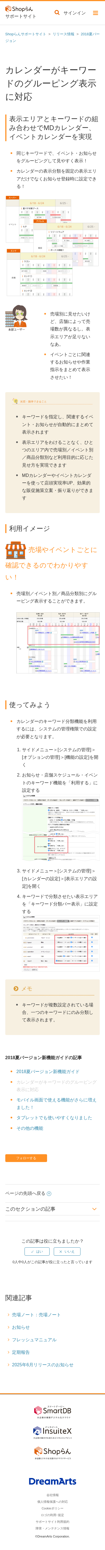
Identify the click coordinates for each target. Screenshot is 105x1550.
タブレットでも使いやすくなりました (54, 1117)
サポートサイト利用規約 (52, 1521)
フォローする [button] (26, 1158)
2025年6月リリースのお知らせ (43, 1364)
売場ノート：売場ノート (36, 1314)
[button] (95, 14)
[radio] (37, 1251)
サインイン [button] (75, 13)
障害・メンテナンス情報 (52, 1528)
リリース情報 (63, 34)
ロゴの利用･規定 (52, 1515)
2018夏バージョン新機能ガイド (48, 1071)
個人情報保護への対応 (52, 1501)
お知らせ (21, 1327)
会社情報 (53, 1495)
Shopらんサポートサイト (25, 34)
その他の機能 (29, 1128)
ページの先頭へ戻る (28, 1193)
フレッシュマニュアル (34, 1339)
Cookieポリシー (52, 1508)
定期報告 (21, 1352)
